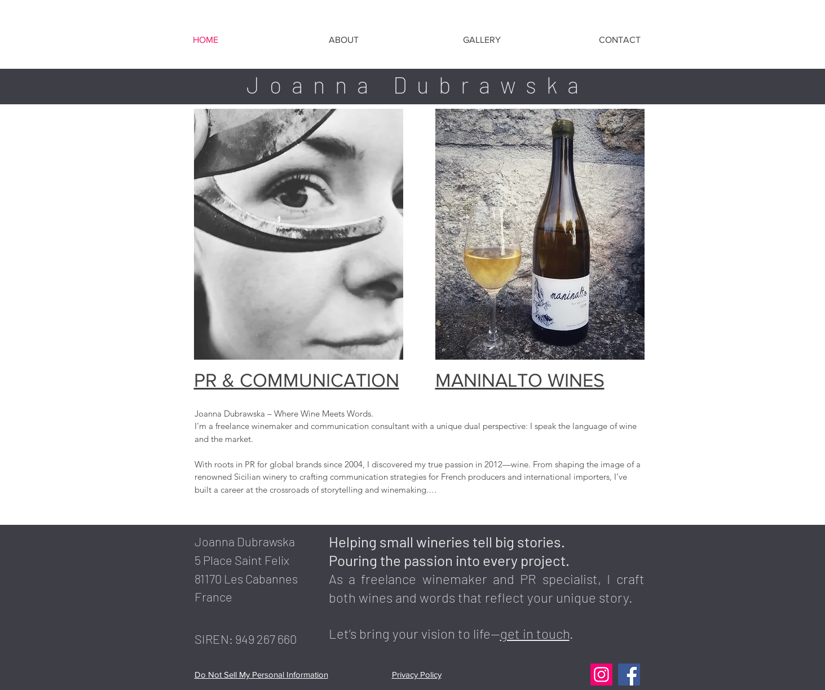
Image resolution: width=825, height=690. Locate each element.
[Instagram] (601, 674)
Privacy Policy (417, 674)
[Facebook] (629, 674)
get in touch (535, 633)
